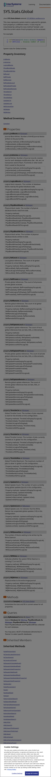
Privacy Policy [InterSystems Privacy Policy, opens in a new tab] (11, 771)
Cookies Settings (17, 775)
